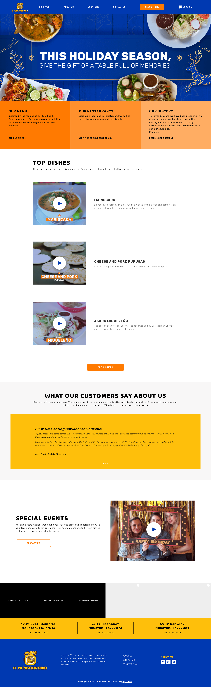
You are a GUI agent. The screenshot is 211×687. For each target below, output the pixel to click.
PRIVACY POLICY (130, 664)
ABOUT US (69, 7)
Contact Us (33, 543)
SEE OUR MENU (152, 7)
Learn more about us (161, 138)
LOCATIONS (93, 7)
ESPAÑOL (185, 7)
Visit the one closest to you (95, 138)
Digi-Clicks (127, 682)
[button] (17, 600)
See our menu (16, 138)
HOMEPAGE (44, 7)
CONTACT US (119, 7)
